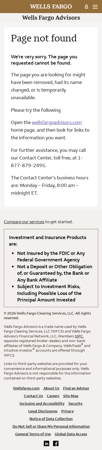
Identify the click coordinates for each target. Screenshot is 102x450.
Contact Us (33, 395)
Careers (53, 395)
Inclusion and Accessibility (42, 403)
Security (75, 403)
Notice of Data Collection (51, 418)
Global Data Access (71, 433)
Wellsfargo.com (26, 388)
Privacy (67, 411)
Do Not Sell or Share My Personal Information (51, 426)
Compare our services (24, 221)
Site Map (70, 395)
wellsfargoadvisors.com (57, 122)
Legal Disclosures (42, 411)
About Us (51, 388)
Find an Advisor (76, 388)
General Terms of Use (33, 433)
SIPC (79, 336)
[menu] (95, 6)
